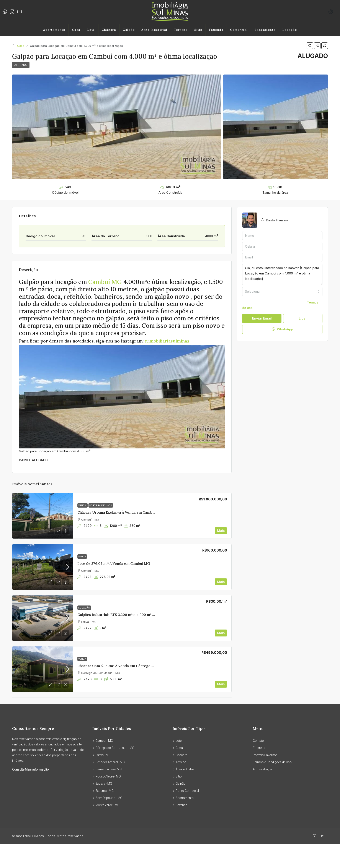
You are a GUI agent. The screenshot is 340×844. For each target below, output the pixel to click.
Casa (76, 30)
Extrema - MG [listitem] (103, 790)
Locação (289, 30)
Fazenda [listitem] (180, 805)
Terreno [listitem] (179, 762)
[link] (42, 516)
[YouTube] (323, 836)
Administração (263, 769)
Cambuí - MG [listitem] (102, 740)
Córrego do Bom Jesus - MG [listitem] (113, 748)
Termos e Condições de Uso (272, 762)
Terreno (181, 30)
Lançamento (265, 30)
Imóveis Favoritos (265, 755)
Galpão (129, 30)
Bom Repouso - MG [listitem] (107, 798)
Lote (91, 30)
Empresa (259, 748)
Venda (82, 505)
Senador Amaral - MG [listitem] (108, 762)
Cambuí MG (105, 282)
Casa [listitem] (178, 748)
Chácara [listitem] (180, 755)
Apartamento (54, 30)
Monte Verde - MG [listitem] (105, 805)
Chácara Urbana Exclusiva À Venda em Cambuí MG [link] (119, 512)
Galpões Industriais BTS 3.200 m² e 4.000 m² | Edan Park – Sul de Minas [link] (136, 614)
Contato (258, 740)
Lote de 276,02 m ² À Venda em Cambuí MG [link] (113, 563)
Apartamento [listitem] (183, 798)
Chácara (109, 30)
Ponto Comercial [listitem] (186, 790)
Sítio (198, 30)
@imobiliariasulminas (167, 341)
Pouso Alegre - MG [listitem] (106, 776)
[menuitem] (330, 11)
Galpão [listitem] (179, 783)
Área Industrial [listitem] (184, 769)
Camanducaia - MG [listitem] (107, 769)
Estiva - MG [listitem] (101, 755)
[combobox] (282, 291)
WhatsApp (282, 329)
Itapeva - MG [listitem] (102, 783)
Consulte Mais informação (30, 769)
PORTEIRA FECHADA (100, 505)
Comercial (239, 30)
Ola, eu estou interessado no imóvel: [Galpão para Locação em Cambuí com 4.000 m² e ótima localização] (282, 274)
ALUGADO (20, 65)
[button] (310, 45)
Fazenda (216, 30)
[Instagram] (315, 836)
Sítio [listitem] (177, 776)
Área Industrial (154, 30)
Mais (221, 531)
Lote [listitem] (177, 740)
